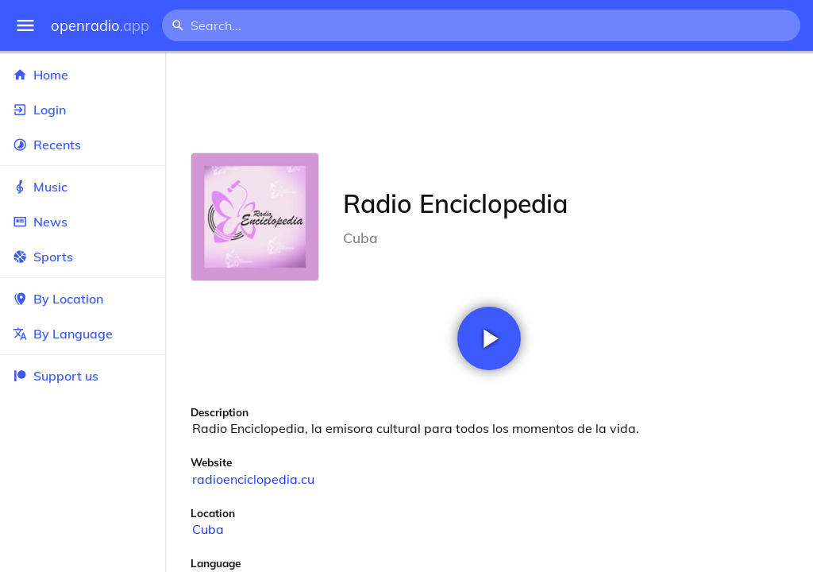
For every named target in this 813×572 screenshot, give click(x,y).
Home (82, 74)
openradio (100, 26)
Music (82, 186)
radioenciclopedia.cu (253, 479)
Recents (82, 144)
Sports (82, 256)
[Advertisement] (489, 101)
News (82, 221)
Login (82, 109)
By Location (82, 298)
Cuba (208, 529)
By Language (82, 333)
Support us (55, 376)
